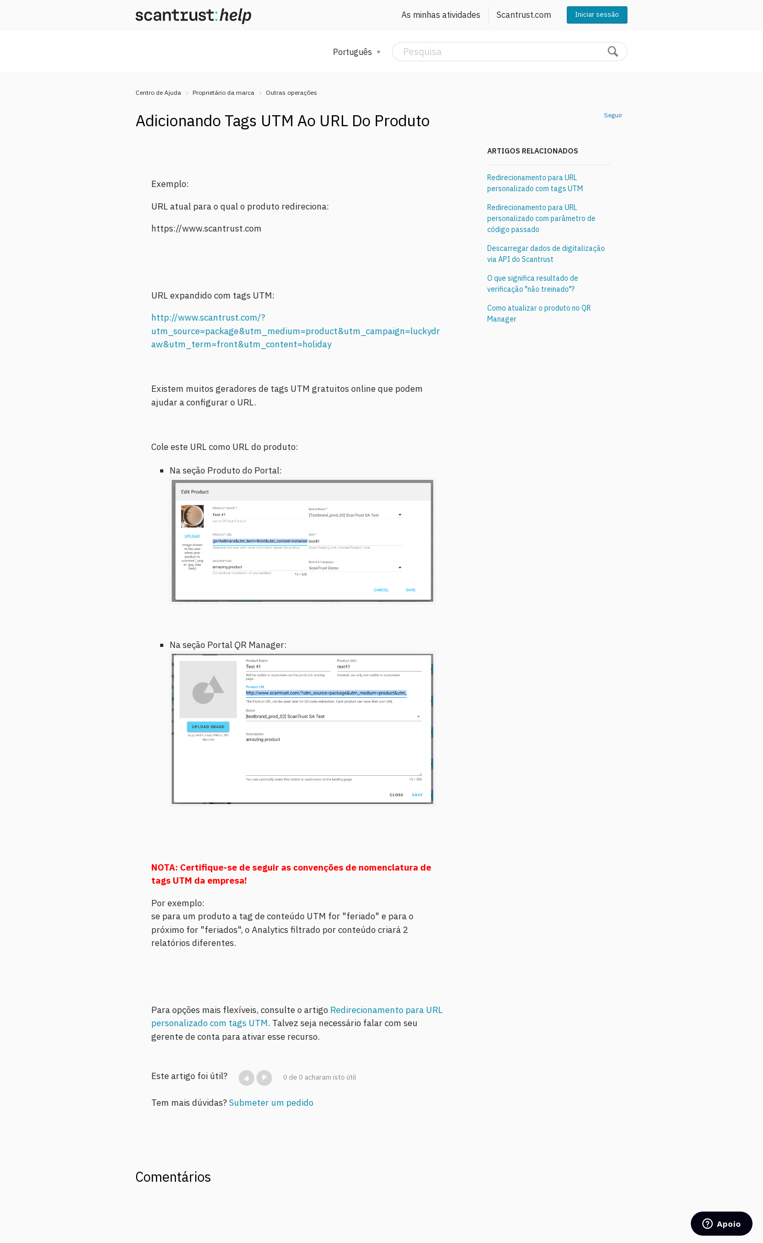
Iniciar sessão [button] (597, 14)
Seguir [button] (613, 115)
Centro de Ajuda (158, 92)
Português (353, 52)
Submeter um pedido (271, 1102)
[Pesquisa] (509, 51)
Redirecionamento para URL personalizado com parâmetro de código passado (541, 218)
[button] (246, 1078)
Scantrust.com (524, 14)
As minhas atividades (440, 14)
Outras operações (291, 92)
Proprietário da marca (223, 92)
